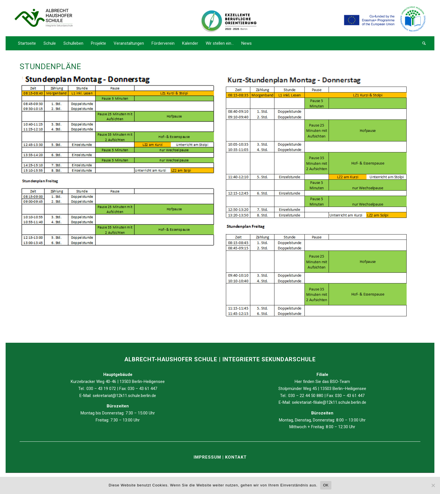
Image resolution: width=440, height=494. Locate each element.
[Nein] (433, 485)
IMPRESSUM (208, 457)
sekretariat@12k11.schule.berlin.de (124, 395)
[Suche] (422, 43)
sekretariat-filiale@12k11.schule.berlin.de (329, 402)
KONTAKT (236, 457)
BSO (334, 381)
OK (325, 485)
